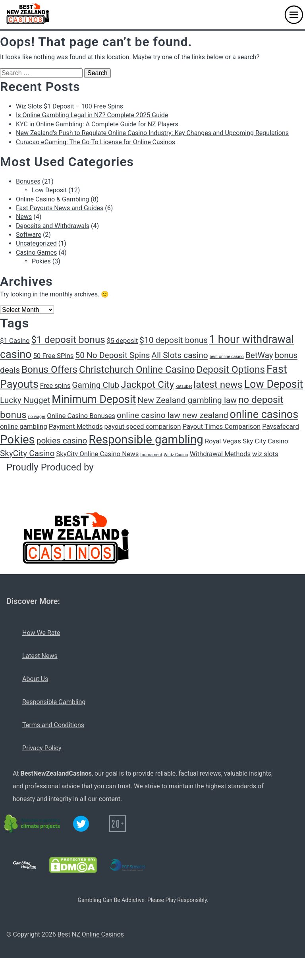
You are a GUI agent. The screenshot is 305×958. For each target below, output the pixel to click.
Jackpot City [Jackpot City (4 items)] (147, 384)
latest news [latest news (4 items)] (217, 384)
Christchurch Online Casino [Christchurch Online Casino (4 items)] (137, 369)
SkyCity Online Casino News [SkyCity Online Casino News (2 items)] (97, 454)
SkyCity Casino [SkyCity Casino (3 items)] (27, 453)
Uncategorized (36, 243)
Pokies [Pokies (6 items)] (17, 439)
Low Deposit (49, 190)
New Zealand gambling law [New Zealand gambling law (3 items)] (187, 400)
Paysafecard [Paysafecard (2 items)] (280, 426)
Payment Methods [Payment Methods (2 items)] (76, 426)
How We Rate (41, 633)
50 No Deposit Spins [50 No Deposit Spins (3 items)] (112, 355)
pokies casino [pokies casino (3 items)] (62, 440)
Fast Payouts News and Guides (59, 208)
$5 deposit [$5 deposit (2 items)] (122, 340)
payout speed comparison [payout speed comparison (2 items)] (142, 426)
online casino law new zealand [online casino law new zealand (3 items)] (172, 415)
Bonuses (28, 181)
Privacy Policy (42, 748)
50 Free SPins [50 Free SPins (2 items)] (53, 356)
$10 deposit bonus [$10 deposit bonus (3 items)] (173, 340)
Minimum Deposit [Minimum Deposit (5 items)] (94, 399)
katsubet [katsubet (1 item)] (184, 386)
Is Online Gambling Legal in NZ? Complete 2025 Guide (92, 115)
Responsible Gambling (53, 702)
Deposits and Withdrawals (52, 226)
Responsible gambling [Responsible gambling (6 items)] (146, 439)
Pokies (41, 261)
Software (28, 234)
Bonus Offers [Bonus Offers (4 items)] (49, 369)
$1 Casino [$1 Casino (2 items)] (15, 340)
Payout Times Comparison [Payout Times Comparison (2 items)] (221, 426)
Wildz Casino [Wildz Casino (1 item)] (176, 454)
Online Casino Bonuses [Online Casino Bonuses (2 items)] (81, 416)
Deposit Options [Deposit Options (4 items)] (231, 369)
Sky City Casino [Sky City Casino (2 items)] (265, 441)
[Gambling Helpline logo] (25, 865)
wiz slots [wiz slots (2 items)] (265, 454)
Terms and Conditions (53, 725)
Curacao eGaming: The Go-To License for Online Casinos (95, 142)
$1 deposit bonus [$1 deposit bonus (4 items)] (68, 339)
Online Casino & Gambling (52, 199)
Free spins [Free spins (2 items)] (55, 385)
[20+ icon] (117, 824)
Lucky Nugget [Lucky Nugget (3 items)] (25, 400)
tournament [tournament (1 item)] (151, 454)
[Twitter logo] (81, 824)
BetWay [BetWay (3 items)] (259, 355)
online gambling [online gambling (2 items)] (23, 426)
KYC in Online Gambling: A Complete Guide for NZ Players (97, 124)
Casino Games (36, 252)
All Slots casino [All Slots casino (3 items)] (179, 355)
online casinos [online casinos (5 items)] (264, 414)
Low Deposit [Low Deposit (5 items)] (273, 384)
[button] (294, 15)
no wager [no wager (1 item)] (37, 416)
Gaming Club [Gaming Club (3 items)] (95, 385)
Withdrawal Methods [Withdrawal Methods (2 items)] (220, 454)
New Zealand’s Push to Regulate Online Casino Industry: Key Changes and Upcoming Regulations (152, 133)
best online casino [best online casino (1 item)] (227, 356)
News (24, 217)
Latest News (40, 656)
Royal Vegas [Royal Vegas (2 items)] (223, 441)
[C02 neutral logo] (32, 824)
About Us (35, 679)
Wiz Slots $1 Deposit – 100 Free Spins (69, 106)
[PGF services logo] (127, 865)
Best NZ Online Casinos (91, 934)
